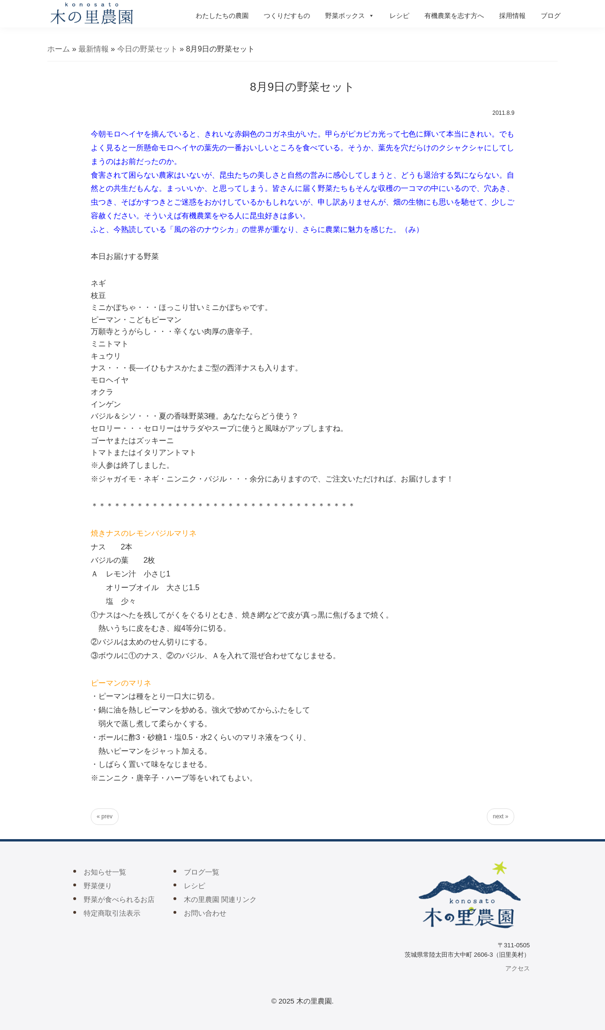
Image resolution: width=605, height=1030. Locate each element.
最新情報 (93, 49)
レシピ (399, 15)
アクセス (517, 968)
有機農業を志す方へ (454, 15)
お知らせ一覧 (105, 872)
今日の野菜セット (147, 49)
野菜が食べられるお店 (119, 899)
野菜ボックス (349, 15)
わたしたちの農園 (222, 15)
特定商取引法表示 (112, 913)
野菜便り (98, 886)
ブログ (551, 15)
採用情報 (512, 15)
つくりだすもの (287, 15)
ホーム (58, 49)
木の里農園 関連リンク (220, 899)
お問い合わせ (205, 913)
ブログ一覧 (201, 872)
